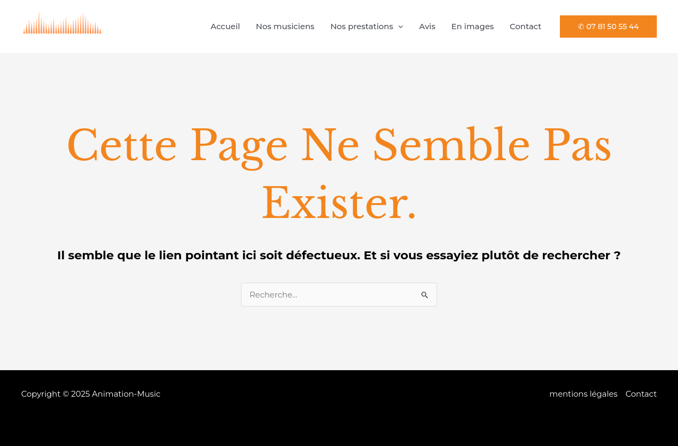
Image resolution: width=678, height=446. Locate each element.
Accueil (225, 26)
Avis (427, 26)
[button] (608, 26)
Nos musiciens (285, 26)
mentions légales (583, 394)
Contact (525, 26)
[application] (398, 26)
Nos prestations (367, 26)
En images (472, 26)
